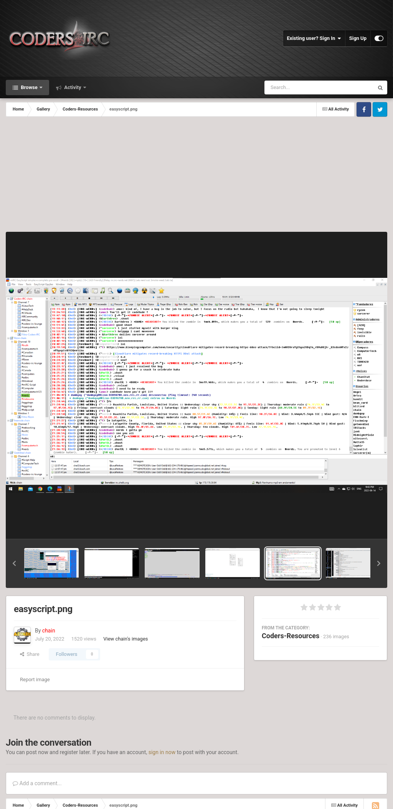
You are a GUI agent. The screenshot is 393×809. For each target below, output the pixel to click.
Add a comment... (37, 783)
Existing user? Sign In (314, 38)
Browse (29, 87)
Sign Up (358, 38)
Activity (73, 87)
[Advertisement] (196, 174)
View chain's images (125, 639)
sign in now (162, 752)
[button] (14, 563)
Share (30, 654)
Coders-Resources (290, 636)
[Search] (299, 87)
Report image (35, 679)
